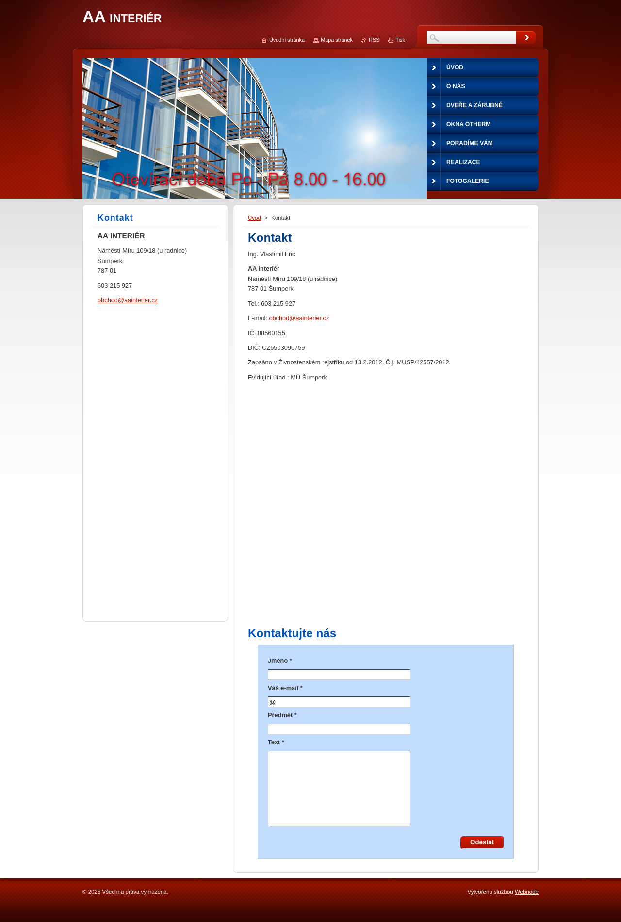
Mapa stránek (337, 40)
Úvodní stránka (287, 40)
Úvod (254, 218)
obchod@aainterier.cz (299, 318)
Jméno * (280, 660)
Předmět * (282, 715)
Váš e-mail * (285, 688)
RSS (374, 40)
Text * (276, 742)
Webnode (527, 892)
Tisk (400, 40)
